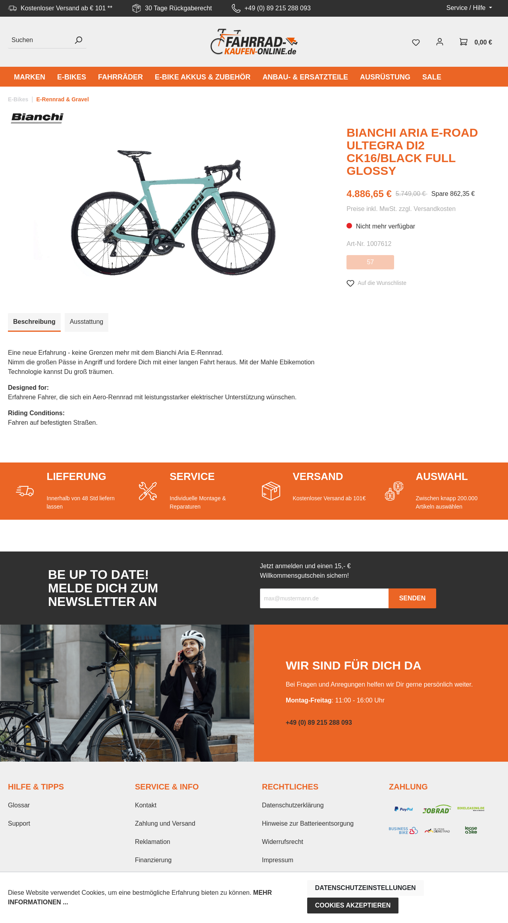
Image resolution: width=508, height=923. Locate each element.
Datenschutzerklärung (293, 805)
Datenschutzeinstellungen (365, 887)
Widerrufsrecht (282, 841)
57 (370, 262)
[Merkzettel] (416, 42)
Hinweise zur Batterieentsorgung (308, 823)
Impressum (277, 860)
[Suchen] (39, 40)
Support (19, 823)
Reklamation (152, 841)
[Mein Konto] (440, 41)
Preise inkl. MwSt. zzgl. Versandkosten (401, 208)
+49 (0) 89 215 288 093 (277, 8)
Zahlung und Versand (165, 823)
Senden (412, 598)
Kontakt (145, 805)
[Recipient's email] (324, 598)
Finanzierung (153, 860)
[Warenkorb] (476, 41)
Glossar (19, 805)
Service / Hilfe (466, 7)
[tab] (34, 322)
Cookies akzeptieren (353, 905)
